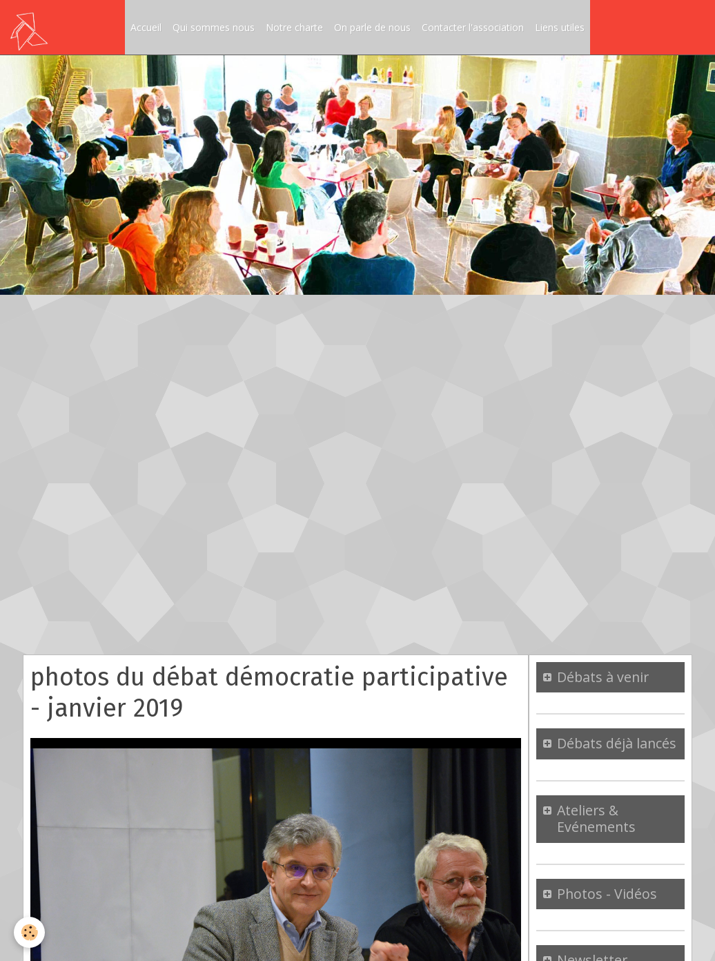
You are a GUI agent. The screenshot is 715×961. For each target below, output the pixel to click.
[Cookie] (29, 932)
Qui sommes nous (214, 27)
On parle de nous (372, 27)
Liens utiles (560, 27)
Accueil (145, 27)
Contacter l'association (473, 27)
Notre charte (294, 27)
